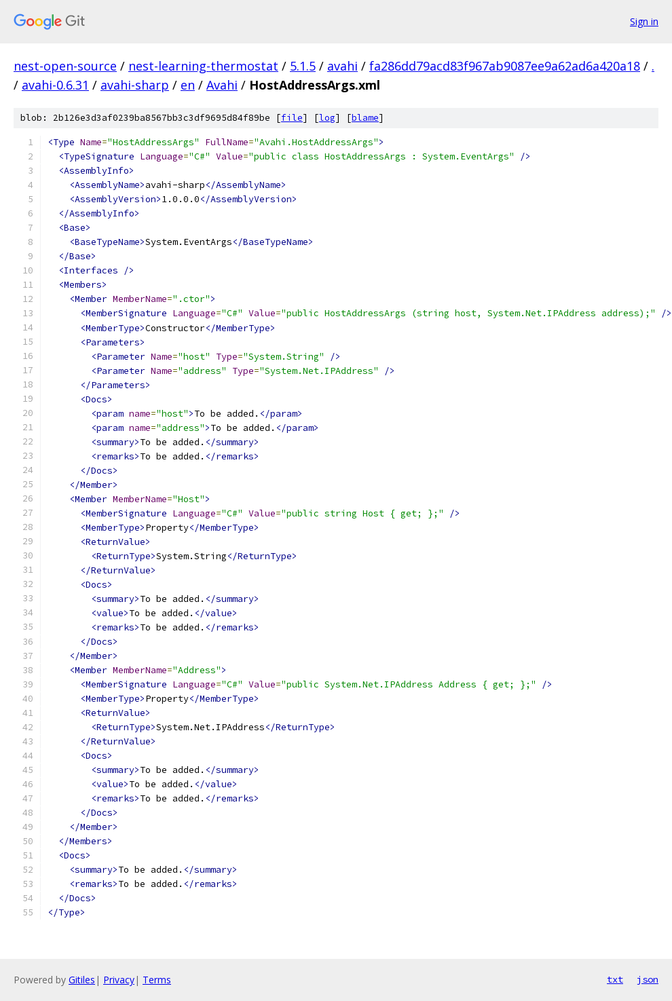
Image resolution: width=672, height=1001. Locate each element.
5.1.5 (303, 66)
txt (615, 979)
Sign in (644, 21)
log (327, 118)
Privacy (118, 979)
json (647, 979)
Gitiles (82, 979)
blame (365, 118)
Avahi (222, 85)
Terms (157, 979)
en (188, 85)
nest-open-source (65, 66)
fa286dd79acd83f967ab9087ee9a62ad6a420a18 (504, 66)
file (292, 118)
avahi (342, 66)
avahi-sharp (134, 85)
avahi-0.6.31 (55, 85)
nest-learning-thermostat (203, 66)
